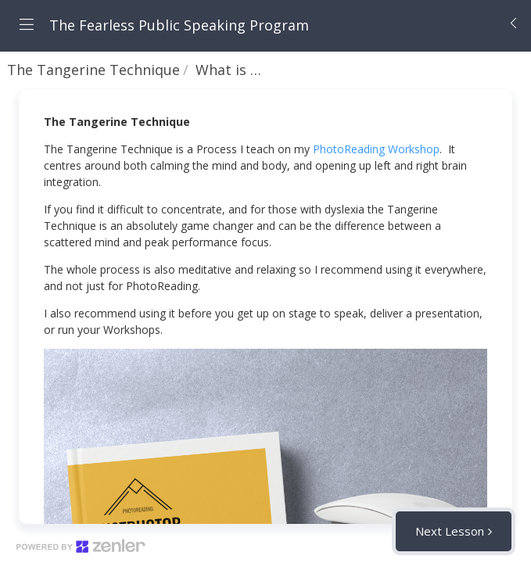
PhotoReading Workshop (376, 149)
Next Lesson (449, 531)
